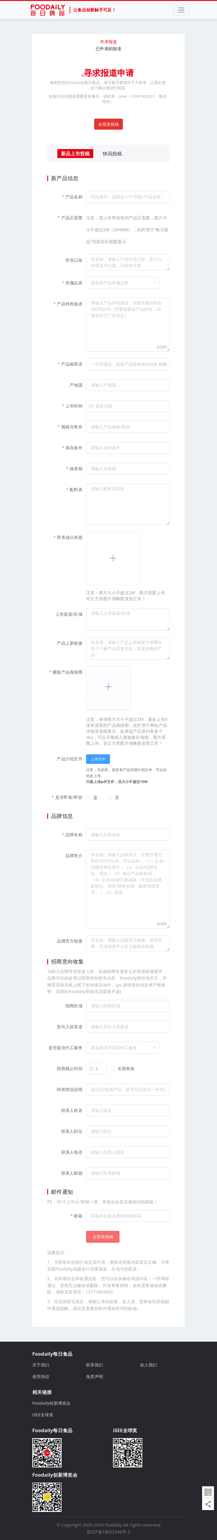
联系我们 (94, 1365)
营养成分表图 (69, 537)
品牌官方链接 (69, 941)
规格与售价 (71, 427)
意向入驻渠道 (69, 1026)
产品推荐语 (71, 364)
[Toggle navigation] (181, 10)
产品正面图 (71, 217)
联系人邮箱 (71, 1173)
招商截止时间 (69, 1068)
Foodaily (113, 1525)
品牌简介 (73, 855)
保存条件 (73, 447)
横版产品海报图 (67, 672)
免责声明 (94, 1376)
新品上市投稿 (75, 153)
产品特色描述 (69, 304)
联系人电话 (71, 1152)
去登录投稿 (108, 124)
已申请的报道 (108, 48)
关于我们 (40, 1365)
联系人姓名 (71, 1110)
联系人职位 (71, 1131)
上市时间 (73, 406)
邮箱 (78, 1216)
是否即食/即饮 (68, 797)
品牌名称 (73, 834)
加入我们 (148, 1365)
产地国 (76, 385)
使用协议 (40, 1376)
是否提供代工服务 (65, 1047)
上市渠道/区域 (68, 614)
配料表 (76, 489)
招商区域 (73, 1006)
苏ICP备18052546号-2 (108, 1532)
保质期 (76, 468)
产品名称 (73, 197)
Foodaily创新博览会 (51, 1403)
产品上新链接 (69, 643)
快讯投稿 (112, 153)
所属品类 (73, 283)
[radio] (91, 798)
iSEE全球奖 (43, 1415)
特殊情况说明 (69, 1089)
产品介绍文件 (69, 758)
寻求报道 (108, 42)
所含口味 (73, 260)
